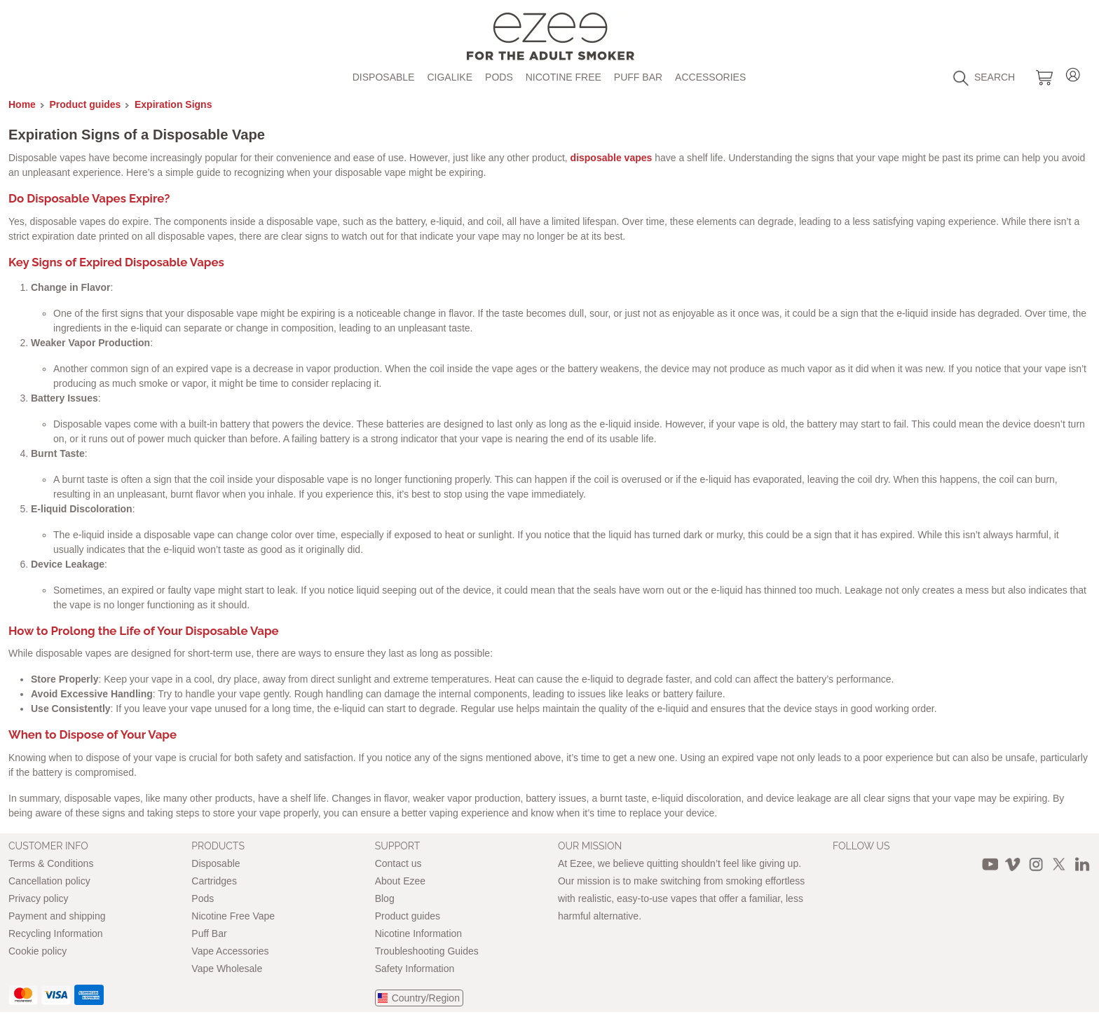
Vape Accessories (229, 951)
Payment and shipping (57, 916)
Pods (499, 77)
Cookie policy (37, 951)
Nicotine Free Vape (233, 916)
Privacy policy (38, 898)
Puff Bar (638, 77)
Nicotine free (563, 77)
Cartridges (214, 881)
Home (22, 104)
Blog (385, 898)
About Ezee (400, 881)
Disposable (384, 77)
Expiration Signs (173, 104)
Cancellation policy (49, 881)
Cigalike (449, 77)
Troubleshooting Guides (427, 951)
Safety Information (415, 968)
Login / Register (1073, 72)
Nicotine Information (419, 933)
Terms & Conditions (50, 863)
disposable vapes (613, 157)
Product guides (85, 104)
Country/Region (426, 998)
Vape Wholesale (226, 968)
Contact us (398, 863)
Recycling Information (55, 933)
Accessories (710, 77)
